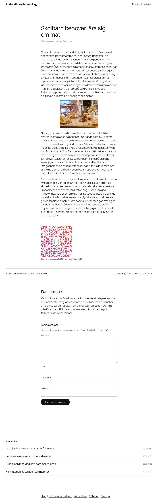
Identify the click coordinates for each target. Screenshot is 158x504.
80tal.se (93, 496)
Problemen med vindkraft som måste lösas (31, 463)
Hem (43, 496)
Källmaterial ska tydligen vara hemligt (27, 471)
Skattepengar (68, 41)
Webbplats (45, 388)
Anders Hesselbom (55, 41)
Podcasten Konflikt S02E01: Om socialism (28, 273)
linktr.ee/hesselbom (60, 496)
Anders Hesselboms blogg (21, 4)
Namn (43, 366)
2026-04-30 (147, 472)
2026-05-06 (147, 456)
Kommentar (46, 335)
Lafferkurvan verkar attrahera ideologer (29, 456)
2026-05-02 (147, 464)
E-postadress (46, 377)
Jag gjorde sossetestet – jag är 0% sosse (30, 448)
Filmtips (105, 496)
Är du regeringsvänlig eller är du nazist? (130, 273)
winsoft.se (80, 496)
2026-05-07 (147, 448)
